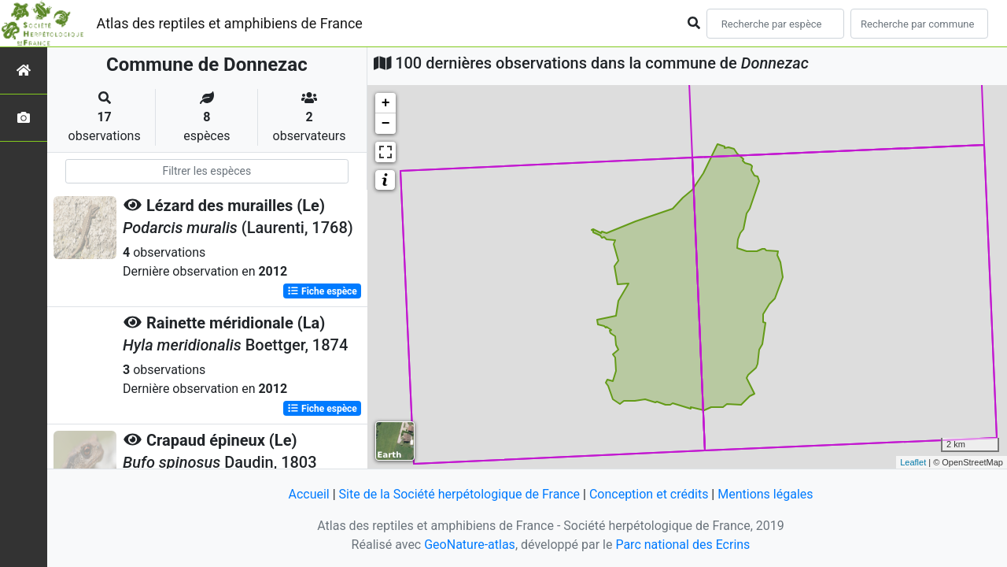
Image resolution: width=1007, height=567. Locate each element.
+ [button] (386, 103)
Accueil (308, 494)
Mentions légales (765, 494)
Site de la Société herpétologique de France (459, 494)
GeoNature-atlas (469, 544)
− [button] (386, 123)
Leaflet (913, 462)
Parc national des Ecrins (682, 544)
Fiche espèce (322, 291)
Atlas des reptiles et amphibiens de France (230, 23)
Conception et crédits (649, 494)
